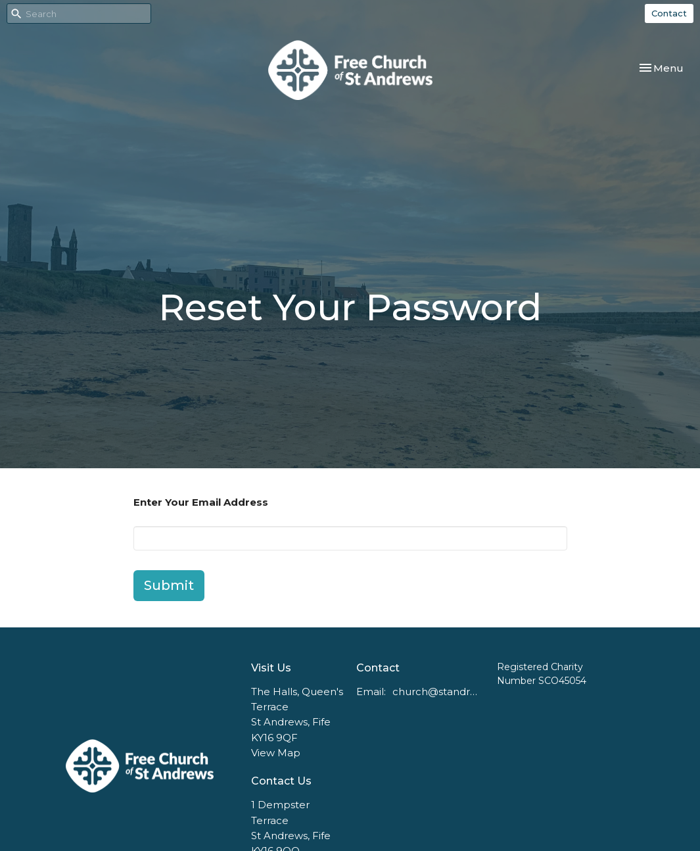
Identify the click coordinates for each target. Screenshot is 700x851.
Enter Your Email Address (200, 502)
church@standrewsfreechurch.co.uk (437, 691)
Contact (669, 13)
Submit (169, 585)
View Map (275, 752)
